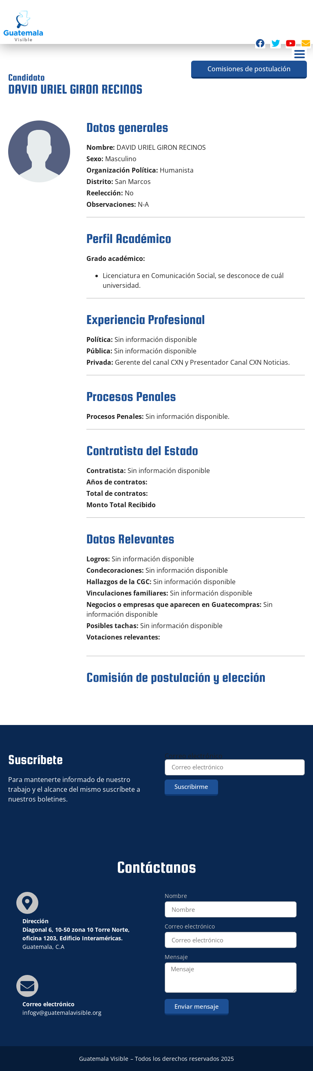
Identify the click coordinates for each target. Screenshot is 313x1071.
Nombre (176, 896)
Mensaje (176, 957)
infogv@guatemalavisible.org (61, 1012)
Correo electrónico (194, 756)
